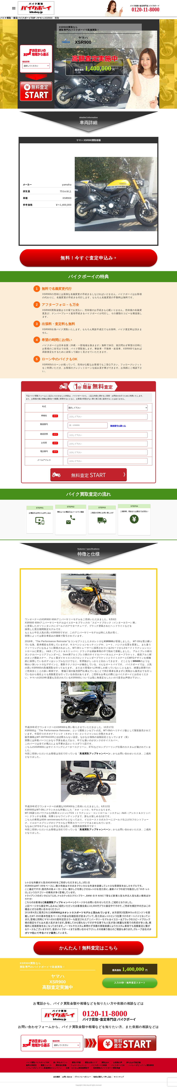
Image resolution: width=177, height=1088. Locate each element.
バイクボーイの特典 (99, 1065)
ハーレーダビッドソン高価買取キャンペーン (44, 1068)
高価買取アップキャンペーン (95, 753)
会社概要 (56, 1077)
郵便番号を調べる (118, 426)
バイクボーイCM (117, 1065)
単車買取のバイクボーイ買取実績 (106, 1068)
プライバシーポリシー (82, 1077)
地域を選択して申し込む (102, 1077)
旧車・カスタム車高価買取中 (77, 1068)
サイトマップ (119, 1077)
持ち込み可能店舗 (133, 1062)
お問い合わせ (67, 1077)
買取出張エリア (91, 1062)
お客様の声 (117, 1062)
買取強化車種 (61, 1065)
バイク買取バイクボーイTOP (37, 1062)
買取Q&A (105, 1062)
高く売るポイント (60, 1062)
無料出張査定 (31, 1065)
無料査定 (88, 475)
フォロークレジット (78, 1065)
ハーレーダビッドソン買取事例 (141, 1065)
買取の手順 (76, 1062)
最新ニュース (46, 1065)
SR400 (136, 661)
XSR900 (81, 912)
